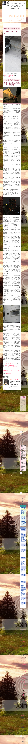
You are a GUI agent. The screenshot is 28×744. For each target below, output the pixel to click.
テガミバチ (23, 691)
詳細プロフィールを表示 (9, 389)
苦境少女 (15, 366)
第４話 (7, 363)
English (12, 363)
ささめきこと (23, 671)
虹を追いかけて (17, 16)
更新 (20, 3)
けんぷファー (23, 695)
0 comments (11, 75)
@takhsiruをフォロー (15, 8)
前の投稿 (19, 370)
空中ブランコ (23, 692)
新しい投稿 (5, 370)
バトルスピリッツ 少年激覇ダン (23, 636)
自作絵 (21, 5)
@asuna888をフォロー (16, 6)
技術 (24, 3)
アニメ (12, 5)
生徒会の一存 (23, 669)
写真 (9, 76)
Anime (17, 5)
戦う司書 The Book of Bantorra (23, 643)
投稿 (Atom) (8, 373)
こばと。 (22, 648)
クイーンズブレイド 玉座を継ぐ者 (23, 674)
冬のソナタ (23, 715)
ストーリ (10, 366)
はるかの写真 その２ (11, 32)
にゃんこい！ (23, 677)
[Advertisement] (15, 24)
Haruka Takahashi (15, 379)
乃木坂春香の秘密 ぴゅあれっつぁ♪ (23, 680)
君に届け (22, 694)
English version (14, 3)
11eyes (22, 710)
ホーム (12, 370)
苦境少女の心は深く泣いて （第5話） (12, 84)
